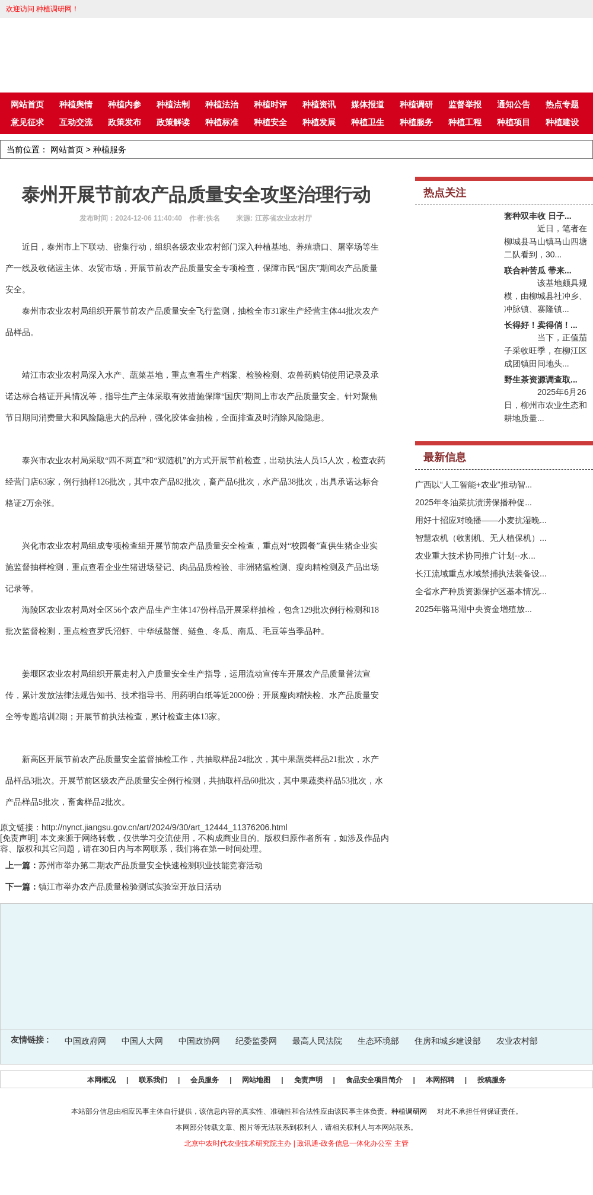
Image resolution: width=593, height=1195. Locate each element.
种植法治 (221, 104)
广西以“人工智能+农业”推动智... (473, 484)
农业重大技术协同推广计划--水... (475, 555)
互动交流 (76, 122)
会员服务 (204, 1080)
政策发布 (124, 122)
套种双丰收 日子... (538, 216)
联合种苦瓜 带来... (538, 270)
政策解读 (173, 122)
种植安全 (270, 122)
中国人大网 (142, 1041)
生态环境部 (378, 1041)
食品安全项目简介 (374, 1080)
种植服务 (416, 122)
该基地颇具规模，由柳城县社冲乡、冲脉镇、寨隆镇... (545, 296)
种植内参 (124, 104)
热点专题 (562, 104)
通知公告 (513, 104)
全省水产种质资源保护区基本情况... (481, 591)
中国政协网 (199, 1041)
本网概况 (101, 1080)
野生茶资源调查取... (541, 379)
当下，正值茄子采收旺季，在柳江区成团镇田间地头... (545, 350)
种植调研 (416, 104)
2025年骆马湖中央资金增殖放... (473, 609)
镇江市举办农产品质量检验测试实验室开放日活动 (130, 886)
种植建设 (562, 122)
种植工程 (465, 122)
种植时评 (270, 104)
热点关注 (444, 193)
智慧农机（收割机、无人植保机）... (481, 538)
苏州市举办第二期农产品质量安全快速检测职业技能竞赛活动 (151, 865)
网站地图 (256, 1080)
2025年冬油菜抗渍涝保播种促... (473, 502)
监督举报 (465, 104)
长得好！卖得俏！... (541, 325)
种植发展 (319, 122)
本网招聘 (440, 1080)
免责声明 (308, 1080)
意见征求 (27, 122)
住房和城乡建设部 (448, 1041)
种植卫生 (367, 122)
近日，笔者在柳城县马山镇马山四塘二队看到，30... (545, 241)
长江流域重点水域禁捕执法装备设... (481, 573)
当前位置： (27, 149)
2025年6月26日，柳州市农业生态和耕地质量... (545, 405)
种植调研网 (409, 1111)
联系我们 (153, 1080)
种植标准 (221, 122)
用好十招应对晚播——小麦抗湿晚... (481, 520)
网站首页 (27, 104)
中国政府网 (85, 1041)
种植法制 (173, 104)
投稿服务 (491, 1080)
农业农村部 (517, 1041)
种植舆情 (76, 104)
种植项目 (513, 122)
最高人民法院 (317, 1041)
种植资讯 (319, 104)
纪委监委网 (256, 1041)
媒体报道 (367, 104)
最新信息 (444, 457)
